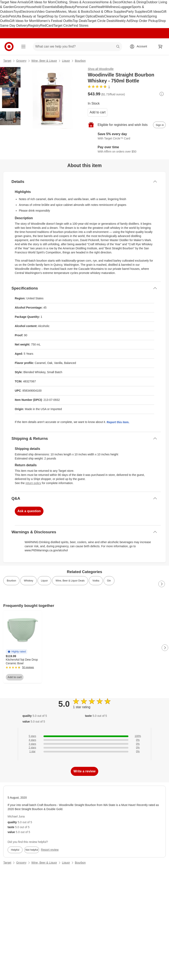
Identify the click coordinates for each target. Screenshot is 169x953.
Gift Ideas (154, 11)
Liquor (66, 60)
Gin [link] (109, 580)
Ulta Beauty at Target (30, 16)
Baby (61, 7)
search (118, 47)
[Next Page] (161, 584)
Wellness (112, 7)
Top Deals (80, 21)
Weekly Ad (122, 21)
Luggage (125, 7)
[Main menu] (23, 46)
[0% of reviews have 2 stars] (84, 747)
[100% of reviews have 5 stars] (84, 736)
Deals (100, 16)
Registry (34, 25)
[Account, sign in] (140, 46)
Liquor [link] (44, 580)
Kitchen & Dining (133, 2)
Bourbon (80, 60)
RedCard (46, 25)
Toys (17, 11)
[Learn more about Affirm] (127, 149)
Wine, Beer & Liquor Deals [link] (70, 580)
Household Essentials (41, 7)
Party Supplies (136, 11)
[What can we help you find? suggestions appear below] (77, 46)
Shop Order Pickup (144, 21)
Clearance (111, 16)
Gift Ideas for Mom (41, 2)
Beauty (70, 7)
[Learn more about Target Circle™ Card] (127, 136)
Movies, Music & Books (73, 11)
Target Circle (62, 25)
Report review (49, 849)
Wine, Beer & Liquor (44, 60)
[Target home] (9, 46)
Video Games (46, 11)
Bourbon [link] (11, 580)
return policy (33, 483)
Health (100, 7)
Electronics (28, 11)
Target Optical (85, 16)
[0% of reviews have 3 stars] (84, 744)
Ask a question (29, 511)
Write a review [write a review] (84, 771)
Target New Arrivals (14, 2)
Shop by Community (60, 16)
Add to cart (97, 112)
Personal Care (85, 7)
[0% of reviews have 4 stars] (84, 740)
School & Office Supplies (108, 11)
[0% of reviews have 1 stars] (84, 751)
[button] (16, 651)
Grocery (20, 7)
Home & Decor (110, 2)
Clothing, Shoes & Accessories (77, 2)
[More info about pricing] (162, 94)
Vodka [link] (95, 580)
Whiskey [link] (28, 580)
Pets (12, 16)
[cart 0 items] (160, 46)
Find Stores (80, 25)
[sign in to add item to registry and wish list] (159, 125)
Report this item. (118, 422)
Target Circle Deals (101, 21)
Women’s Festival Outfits (55, 21)
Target (7, 60)
